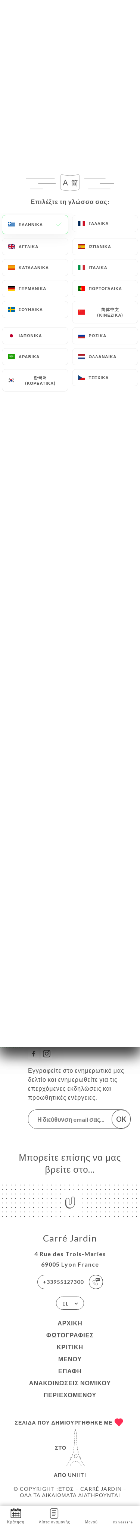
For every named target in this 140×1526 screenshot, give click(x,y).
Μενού (70, 1358)
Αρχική (69, 1323)
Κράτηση (15, 1515)
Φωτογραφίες (70, 1334)
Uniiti (77, 1475)
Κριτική (70, 1346)
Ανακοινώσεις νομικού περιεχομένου (70, 1388)
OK (121, 1119)
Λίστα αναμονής (54, 1515)
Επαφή (70, 1370)
